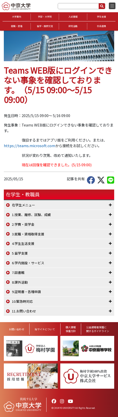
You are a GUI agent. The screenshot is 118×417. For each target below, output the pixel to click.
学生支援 (101, 16)
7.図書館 (18, 272)
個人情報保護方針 (71, 329)
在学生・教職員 (23, 194)
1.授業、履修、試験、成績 (31, 214)
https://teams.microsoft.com (29, 145)
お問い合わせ (16, 329)
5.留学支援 (20, 253)
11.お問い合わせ (24, 311)
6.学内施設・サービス (28, 262)
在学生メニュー (23, 205)
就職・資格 (16, 26)
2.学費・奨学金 (23, 224)
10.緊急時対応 (22, 301)
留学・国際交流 (45, 26)
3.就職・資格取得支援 (28, 234)
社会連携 (101, 26)
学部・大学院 (45, 16)
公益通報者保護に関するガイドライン (97, 329)
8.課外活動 (20, 282)
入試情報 (73, 16)
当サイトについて (45, 329)
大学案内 (16, 16)
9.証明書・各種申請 (26, 291)
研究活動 (73, 26)
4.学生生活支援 (23, 243)
